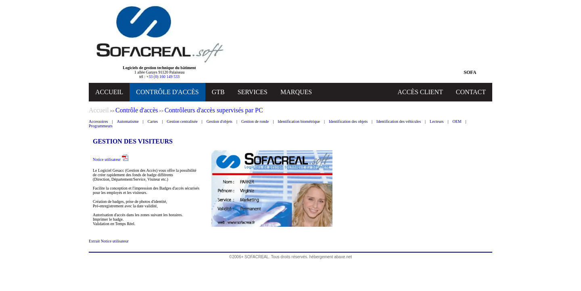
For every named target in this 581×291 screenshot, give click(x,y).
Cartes (153, 121)
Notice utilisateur (110, 159)
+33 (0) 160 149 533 (163, 76)
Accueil (99, 110)
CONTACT (471, 92)
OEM (457, 121)
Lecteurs (436, 121)
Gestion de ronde (255, 121)
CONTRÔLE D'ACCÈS (167, 92)
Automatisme (128, 121)
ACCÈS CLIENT (420, 92)
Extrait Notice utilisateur (109, 241)
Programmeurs (101, 126)
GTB (218, 92)
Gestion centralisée (182, 121)
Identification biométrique (299, 121)
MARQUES (296, 92)
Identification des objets (348, 121)
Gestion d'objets (219, 121)
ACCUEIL (109, 92)
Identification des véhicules (398, 121)
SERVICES (253, 92)
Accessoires (98, 121)
